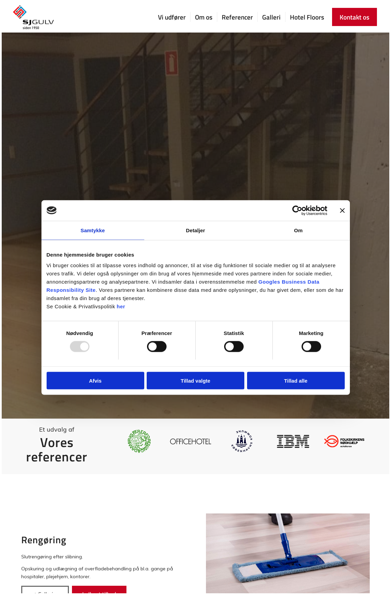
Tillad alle (295, 381)
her (121, 306)
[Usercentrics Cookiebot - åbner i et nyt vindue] (297, 210)
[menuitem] (172, 17)
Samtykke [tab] (93, 230)
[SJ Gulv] (34, 17)
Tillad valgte (195, 381)
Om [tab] (298, 230)
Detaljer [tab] (195, 230)
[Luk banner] (342, 210)
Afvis (95, 381)
